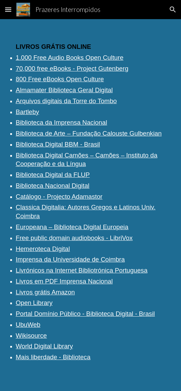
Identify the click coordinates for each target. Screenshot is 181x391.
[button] (8, 9)
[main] (90, 205)
